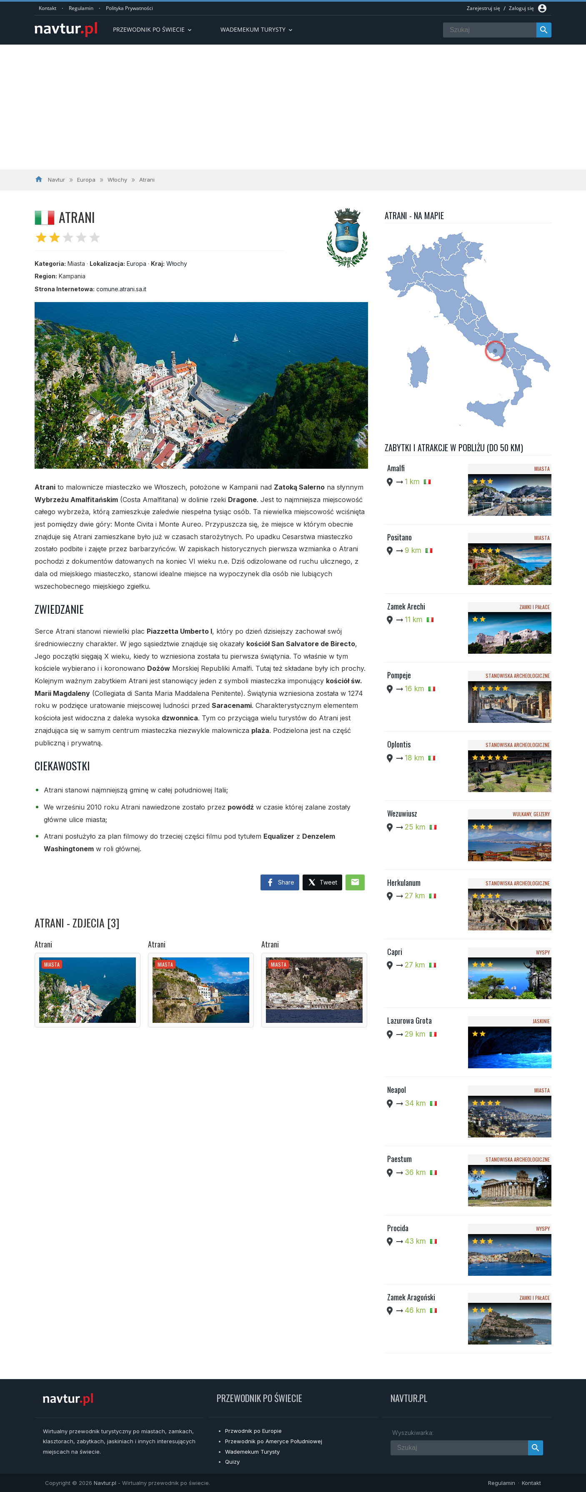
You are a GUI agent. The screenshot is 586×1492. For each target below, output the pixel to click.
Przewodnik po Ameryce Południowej (273, 1441)
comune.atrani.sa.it (121, 288)
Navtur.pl (105, 1483)
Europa (136, 263)
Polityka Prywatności (129, 8)
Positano (399, 537)
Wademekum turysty (257, 29)
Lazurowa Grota (409, 1020)
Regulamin (81, 8)
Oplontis (399, 744)
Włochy (176, 263)
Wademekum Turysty (252, 1451)
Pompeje (399, 675)
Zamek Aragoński (411, 1297)
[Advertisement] (293, 107)
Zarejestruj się (483, 8)
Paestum (399, 1158)
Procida (397, 1227)
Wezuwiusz (402, 813)
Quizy (232, 1461)
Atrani (43, 944)
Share (279, 882)
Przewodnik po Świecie (153, 29)
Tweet (322, 882)
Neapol (396, 1089)
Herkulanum (404, 882)
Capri (394, 951)
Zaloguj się (521, 8)
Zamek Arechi (406, 606)
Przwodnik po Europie (253, 1430)
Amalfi (396, 467)
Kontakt (47, 8)
